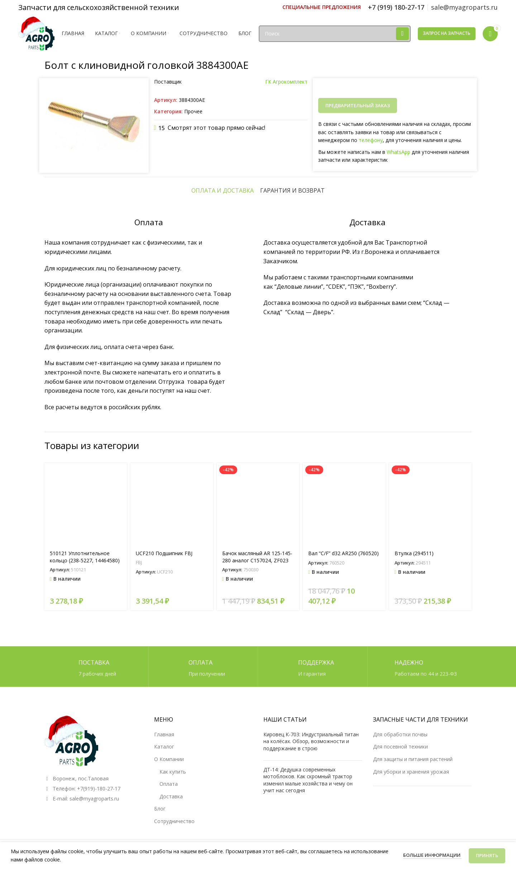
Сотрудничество (174, 821)
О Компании (169, 759)
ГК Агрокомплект (286, 81)
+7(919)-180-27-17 (98, 788)
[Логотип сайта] (36, 32)
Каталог (164, 746)
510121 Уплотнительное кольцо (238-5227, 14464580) (85, 557)
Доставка (171, 796)
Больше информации (432, 855)
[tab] (222, 190)
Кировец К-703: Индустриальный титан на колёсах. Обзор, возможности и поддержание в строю (311, 741)
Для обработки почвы (400, 734)
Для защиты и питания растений (413, 759)
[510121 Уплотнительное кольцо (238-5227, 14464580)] (85, 504)
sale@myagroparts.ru (94, 798)
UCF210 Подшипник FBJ (164, 553)
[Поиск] (335, 33)
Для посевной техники (400, 746)
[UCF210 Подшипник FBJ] (171, 504)
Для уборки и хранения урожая (411, 771)
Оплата (168, 783)
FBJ (139, 562)
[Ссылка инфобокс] (321, 7)
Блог (160, 808)
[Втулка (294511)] (430, 504)
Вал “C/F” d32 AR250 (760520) (343, 553)
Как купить (172, 771)
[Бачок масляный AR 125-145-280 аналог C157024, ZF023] (258, 504)
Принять (487, 855)
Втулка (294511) (414, 553)
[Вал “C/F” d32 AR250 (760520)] (344, 504)
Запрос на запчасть (446, 33)
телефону (371, 140)
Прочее (193, 111)
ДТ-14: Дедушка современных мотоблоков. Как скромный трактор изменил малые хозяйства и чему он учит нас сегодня (308, 780)
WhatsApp (398, 151)
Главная (164, 734)
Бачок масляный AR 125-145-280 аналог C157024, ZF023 (257, 557)
